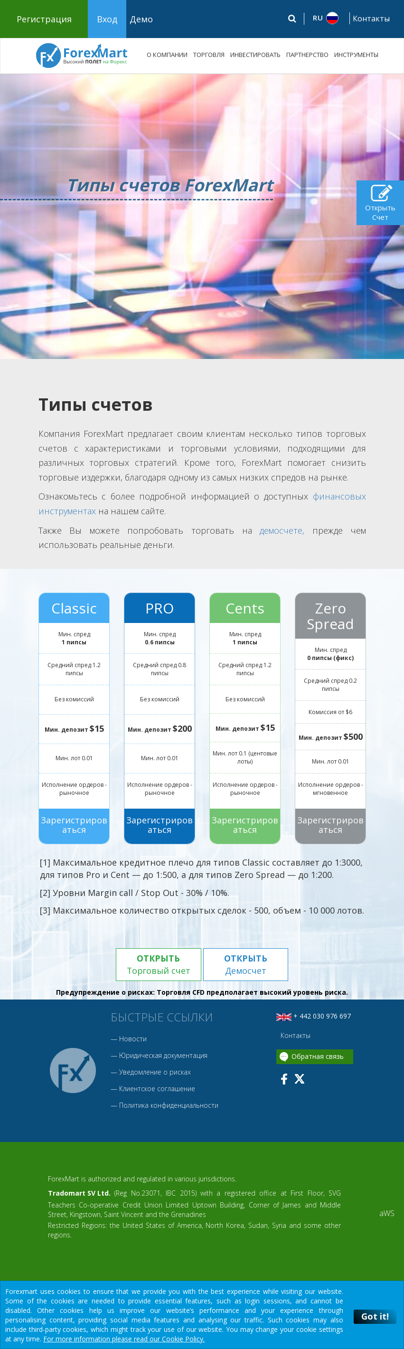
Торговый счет (158, 964)
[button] (326, 18)
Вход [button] (107, 19)
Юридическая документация (163, 1055)
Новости (133, 1038)
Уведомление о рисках (155, 1071)
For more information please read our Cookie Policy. (124, 1338)
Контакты (371, 18)
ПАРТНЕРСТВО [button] (307, 54)
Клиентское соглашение (157, 1088)
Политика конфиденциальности (168, 1105)
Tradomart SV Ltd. (79, 1193)
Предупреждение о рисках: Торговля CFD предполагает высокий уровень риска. (202, 992)
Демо (141, 19)
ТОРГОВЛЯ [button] (209, 54)
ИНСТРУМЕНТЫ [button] (356, 54)
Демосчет (245, 964)
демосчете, (282, 530)
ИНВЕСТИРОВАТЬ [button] (255, 54)
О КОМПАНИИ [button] (167, 54)
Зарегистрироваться (74, 824)
